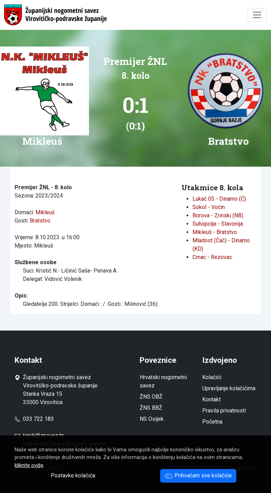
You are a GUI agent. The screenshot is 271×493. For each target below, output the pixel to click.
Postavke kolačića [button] (73, 475)
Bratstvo (40, 220)
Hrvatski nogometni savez (163, 381)
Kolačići (211, 377)
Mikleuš (45, 212)
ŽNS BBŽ (151, 407)
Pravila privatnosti (224, 410)
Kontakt (211, 399)
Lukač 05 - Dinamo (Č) (219, 198)
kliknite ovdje (29, 465)
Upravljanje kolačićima (228, 388)
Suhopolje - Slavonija (217, 223)
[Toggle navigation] (257, 15)
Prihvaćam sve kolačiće (198, 475)
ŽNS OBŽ (151, 396)
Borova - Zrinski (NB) (217, 215)
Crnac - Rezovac (212, 257)
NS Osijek (152, 419)
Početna (212, 421)
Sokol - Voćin (208, 207)
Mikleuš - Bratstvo (214, 232)
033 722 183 (34, 419)
